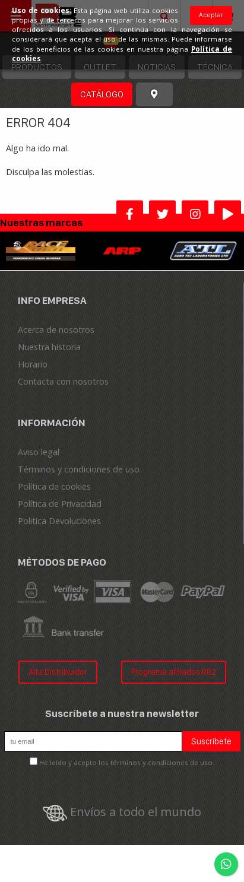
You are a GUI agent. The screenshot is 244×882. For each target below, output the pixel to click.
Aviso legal (38, 452)
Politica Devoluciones (59, 520)
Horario (32, 364)
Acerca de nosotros (56, 329)
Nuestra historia (49, 347)
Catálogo (101, 94)
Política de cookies (54, 486)
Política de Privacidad (60, 503)
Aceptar (211, 15)
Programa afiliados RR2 (173, 672)
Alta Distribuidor (57, 672)
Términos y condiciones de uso (79, 469)
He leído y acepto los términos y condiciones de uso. (126, 762)
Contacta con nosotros (63, 381)
